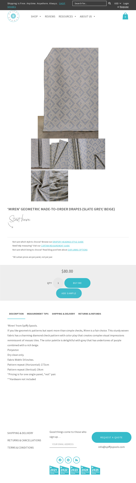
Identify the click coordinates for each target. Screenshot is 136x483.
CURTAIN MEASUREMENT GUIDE (55, 245)
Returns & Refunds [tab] (89, 313)
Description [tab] (16, 313)
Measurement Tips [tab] (38, 313)
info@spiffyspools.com (111, 447)
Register (124, 6)
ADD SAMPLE (69, 293)
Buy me (77, 282)
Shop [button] (36, 20)
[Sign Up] (82, 445)
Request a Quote (111, 437)
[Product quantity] (58, 283)
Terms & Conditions (20, 447)
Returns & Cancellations (24, 440)
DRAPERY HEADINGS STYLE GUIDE (68, 241)
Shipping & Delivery (20, 433)
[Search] (109, 3)
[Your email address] (63, 444)
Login (126, 3)
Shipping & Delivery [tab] (63, 313)
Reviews (50, 20)
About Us (88, 20)
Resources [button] (68, 20)
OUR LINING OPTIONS (77, 249)
